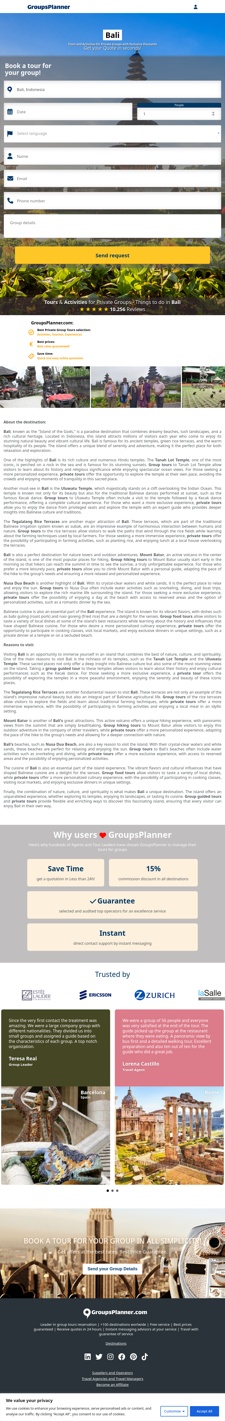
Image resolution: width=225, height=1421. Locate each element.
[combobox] (112, 134)
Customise (172, 1411)
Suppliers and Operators (112, 1372)
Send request (112, 255)
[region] (112, 1407)
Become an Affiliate (112, 1384)
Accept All (204, 1411)
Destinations (116, 1343)
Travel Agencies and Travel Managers (112, 1378)
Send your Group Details (112, 1269)
